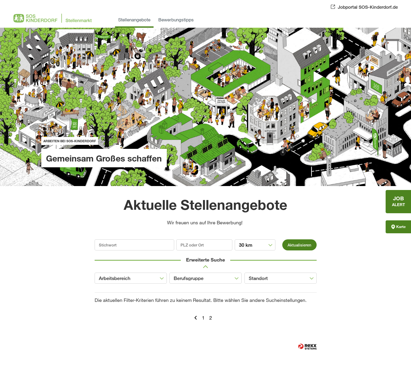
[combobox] (255, 244)
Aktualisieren (299, 245)
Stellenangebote (134, 19)
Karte (398, 226)
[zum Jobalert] (398, 201)
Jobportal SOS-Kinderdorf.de (368, 7)
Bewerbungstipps (176, 19)
